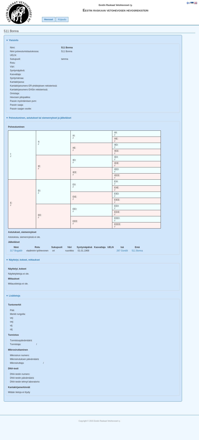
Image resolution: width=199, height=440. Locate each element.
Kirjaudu (62, 19)
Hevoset (48, 19)
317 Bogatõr (16, 250)
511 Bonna (137, 250)
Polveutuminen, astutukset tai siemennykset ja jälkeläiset (38, 118)
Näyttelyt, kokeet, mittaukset (23, 259)
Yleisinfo (12, 40)
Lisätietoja (13, 295)
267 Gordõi (122, 250)
